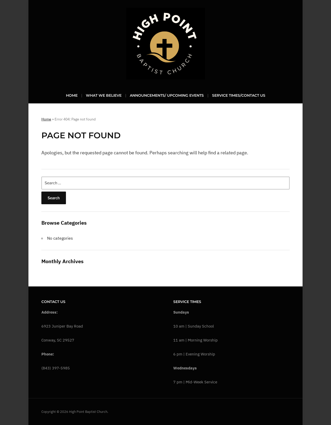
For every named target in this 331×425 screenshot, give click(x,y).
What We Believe (104, 95)
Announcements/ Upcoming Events (167, 95)
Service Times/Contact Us (238, 95)
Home (72, 95)
